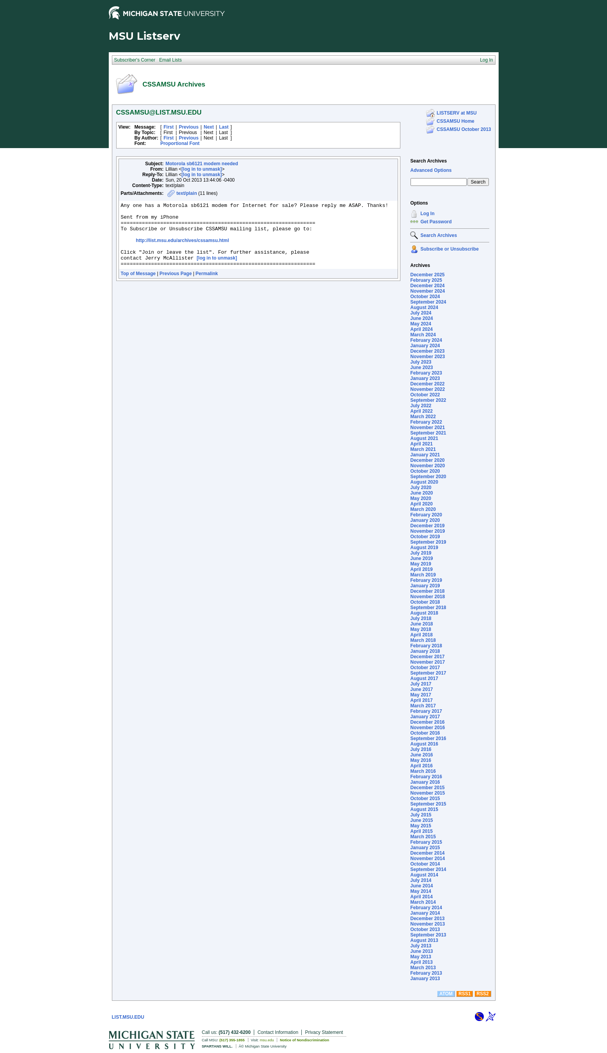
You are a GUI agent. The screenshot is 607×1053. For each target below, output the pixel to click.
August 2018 (424, 613)
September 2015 (428, 804)
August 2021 (424, 438)
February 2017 (426, 711)
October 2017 (425, 667)
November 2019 (427, 531)
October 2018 (425, 602)
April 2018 (421, 635)
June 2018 (421, 624)
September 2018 (428, 607)
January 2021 (425, 455)
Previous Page (175, 286)
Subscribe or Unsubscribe (449, 249)
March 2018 (422, 640)
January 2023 (425, 378)
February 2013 (426, 973)
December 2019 (427, 525)
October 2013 (425, 929)
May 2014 (420, 891)
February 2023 (426, 373)
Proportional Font (180, 143)
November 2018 (427, 596)
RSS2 (482, 993)
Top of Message (138, 286)
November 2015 (427, 793)
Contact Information (277, 1032)
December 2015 (427, 787)
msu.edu (267, 1040)
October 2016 (425, 733)
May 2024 (420, 324)
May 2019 (420, 564)
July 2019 (420, 553)
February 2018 (426, 645)
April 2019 (421, 569)
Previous (189, 127)
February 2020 (426, 515)
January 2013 (425, 978)
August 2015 (424, 809)
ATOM (446, 993)
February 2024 (426, 340)
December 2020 (427, 460)
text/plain (187, 193)
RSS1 (464, 993)
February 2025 (426, 280)
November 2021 (427, 427)
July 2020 (420, 487)
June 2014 (421, 886)
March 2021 (422, 449)
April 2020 (421, 504)
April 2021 (421, 444)
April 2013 (421, 962)
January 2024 (425, 345)
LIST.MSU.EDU (128, 1017)
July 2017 (420, 684)
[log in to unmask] (202, 169)
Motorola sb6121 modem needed (202, 163)
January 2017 (425, 716)
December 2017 (427, 656)
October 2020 (425, 471)
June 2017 (421, 689)
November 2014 (427, 858)
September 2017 (428, 673)
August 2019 (424, 547)
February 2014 (426, 907)
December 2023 (427, 351)
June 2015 (421, 820)
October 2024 (425, 296)
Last (224, 127)
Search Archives (428, 161)
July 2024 (420, 313)
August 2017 (424, 678)
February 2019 (426, 580)
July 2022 (420, 405)
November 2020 (427, 465)
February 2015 (426, 842)
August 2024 (424, 307)
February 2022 (426, 422)
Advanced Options (430, 170)
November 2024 (427, 291)
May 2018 (420, 629)
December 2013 (427, 918)
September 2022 (428, 400)
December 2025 (427, 274)
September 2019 (428, 542)
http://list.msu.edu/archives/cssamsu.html (182, 248)
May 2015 (420, 826)
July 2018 (420, 618)
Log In (427, 213)
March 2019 (422, 575)
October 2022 (425, 395)
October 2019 (425, 536)
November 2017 (427, 662)
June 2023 (421, 367)
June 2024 (421, 318)
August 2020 (424, 482)
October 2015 (425, 798)
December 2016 (427, 722)
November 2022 (427, 389)
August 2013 (424, 940)
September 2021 (428, 433)
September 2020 (428, 476)
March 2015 (422, 836)
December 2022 (427, 384)
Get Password (435, 221)
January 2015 (425, 847)
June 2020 (421, 493)
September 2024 (428, 302)
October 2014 (425, 864)
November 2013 (427, 924)
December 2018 (427, 591)
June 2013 (421, 951)
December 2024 (427, 285)
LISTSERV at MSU (456, 113)
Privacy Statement (324, 1032)
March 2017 (422, 705)
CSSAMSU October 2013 (464, 129)
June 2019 (421, 558)
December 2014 (427, 853)
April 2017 (421, 700)
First (169, 127)
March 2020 (422, 509)
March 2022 (422, 416)
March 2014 (422, 902)
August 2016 (424, 744)
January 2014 (425, 913)
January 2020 (425, 520)
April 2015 (421, 831)
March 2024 (422, 334)
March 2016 (422, 771)
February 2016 (426, 776)
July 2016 (420, 749)
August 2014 (424, 875)
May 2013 (420, 956)
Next (209, 127)
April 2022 (421, 411)
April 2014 (421, 896)
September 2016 (428, 738)
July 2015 (420, 815)
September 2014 (428, 869)
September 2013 (428, 935)
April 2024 (421, 329)
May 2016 (420, 760)
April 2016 (421, 766)
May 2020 (420, 498)
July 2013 (420, 946)
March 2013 (422, 967)
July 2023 (420, 362)
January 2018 (425, 651)
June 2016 (421, 755)
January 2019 (425, 585)
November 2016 (427, 727)
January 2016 (425, 782)
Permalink (207, 286)
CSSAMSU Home (455, 121)
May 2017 (420, 695)
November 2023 (427, 356)
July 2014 (420, 880)
